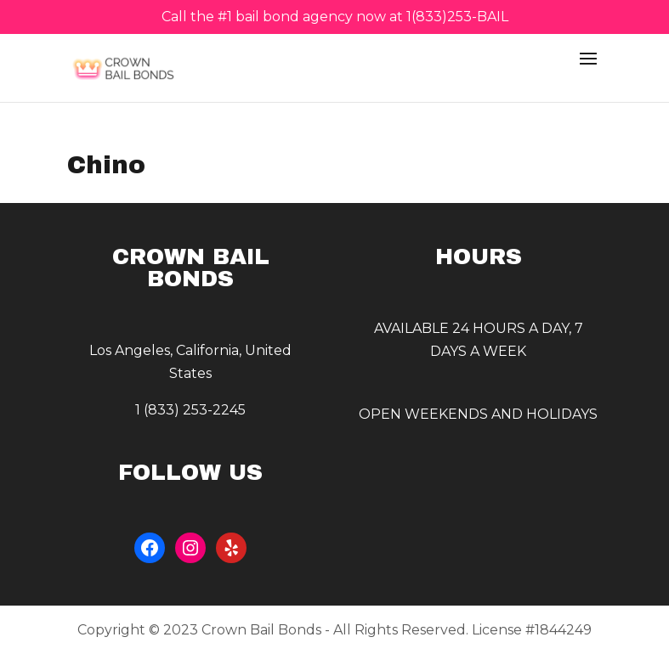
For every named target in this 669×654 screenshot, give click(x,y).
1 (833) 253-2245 (190, 410)
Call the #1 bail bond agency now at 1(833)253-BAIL (335, 17)
